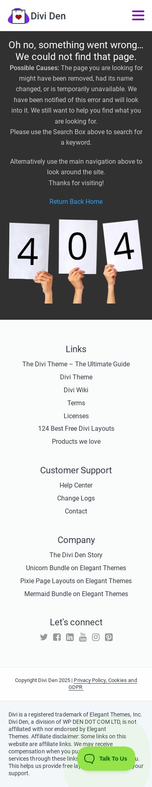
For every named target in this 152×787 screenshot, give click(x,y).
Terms (76, 403)
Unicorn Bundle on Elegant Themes (76, 568)
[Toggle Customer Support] (106, 758)
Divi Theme (76, 377)
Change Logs (76, 498)
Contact (76, 511)
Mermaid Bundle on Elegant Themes (76, 594)
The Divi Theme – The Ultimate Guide (76, 364)
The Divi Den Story (76, 555)
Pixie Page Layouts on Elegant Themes (76, 581)
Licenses (76, 416)
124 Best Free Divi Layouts (76, 428)
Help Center (76, 485)
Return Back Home (76, 201)
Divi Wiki (76, 390)
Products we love (76, 441)
